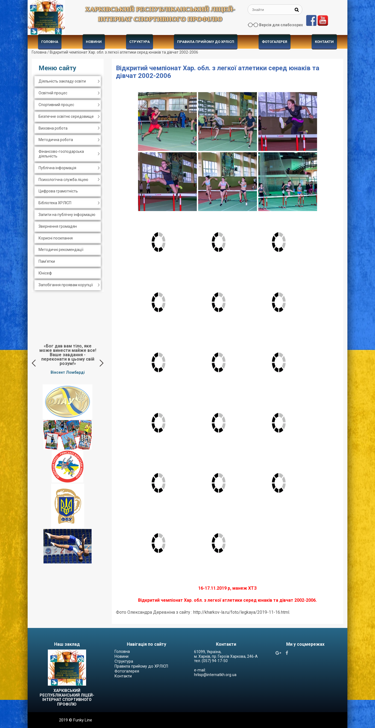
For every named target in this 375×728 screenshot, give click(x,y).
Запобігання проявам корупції (66, 285)
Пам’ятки (47, 261)
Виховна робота (53, 128)
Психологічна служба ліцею (63, 179)
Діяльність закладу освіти (62, 81)
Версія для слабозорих (281, 25)
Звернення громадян (58, 226)
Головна (49, 42)
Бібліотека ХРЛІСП (55, 203)
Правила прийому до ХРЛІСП (205, 42)
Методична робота (56, 140)
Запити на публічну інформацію (67, 214)
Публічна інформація (57, 168)
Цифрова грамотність (58, 191)
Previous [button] (34, 363)
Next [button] (101, 363)
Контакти (324, 42)
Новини (94, 42)
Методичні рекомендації (61, 249)
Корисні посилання (56, 238)
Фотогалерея (274, 42)
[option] (67, 359)
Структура (139, 42)
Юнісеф (45, 273)
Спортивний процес (56, 105)
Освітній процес (53, 93)
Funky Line (82, 720)
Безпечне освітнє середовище (66, 116)
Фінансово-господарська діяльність (61, 153)
